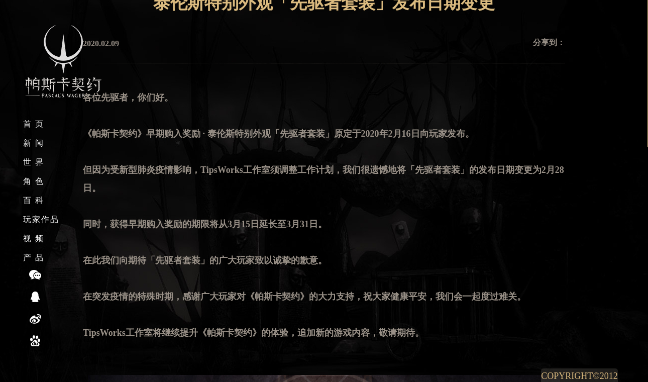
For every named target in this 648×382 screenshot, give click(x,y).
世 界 (33, 162)
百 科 (33, 200)
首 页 (33, 124)
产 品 (33, 257)
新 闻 (33, 143)
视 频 (33, 238)
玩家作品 (41, 219)
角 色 (33, 181)
